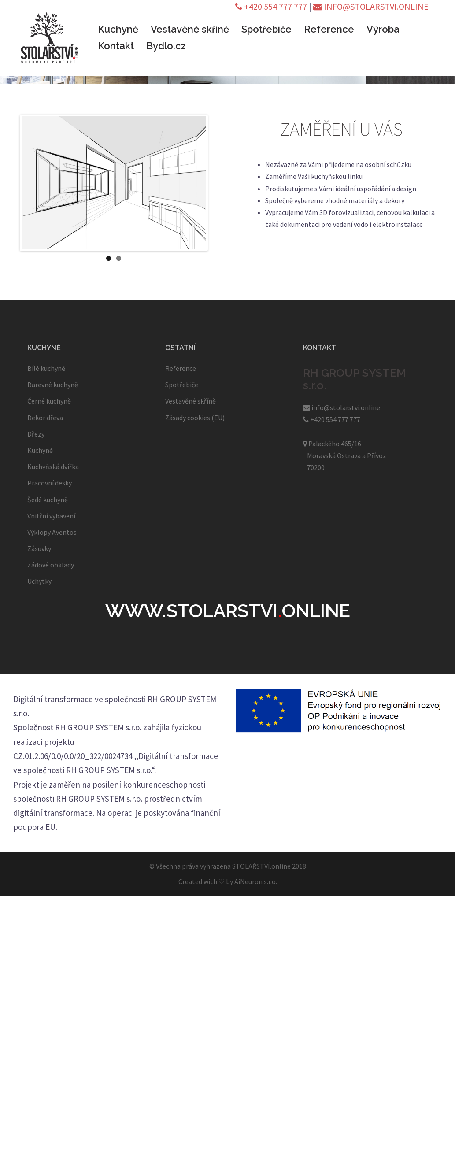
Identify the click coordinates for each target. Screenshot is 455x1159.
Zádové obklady (50, 564)
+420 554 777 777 (271, 6)
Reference (329, 29)
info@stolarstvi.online (341, 407)
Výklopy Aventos (52, 532)
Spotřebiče (266, 29)
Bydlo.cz (166, 46)
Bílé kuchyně (46, 368)
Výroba (383, 29)
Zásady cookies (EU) (195, 417)
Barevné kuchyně (52, 384)
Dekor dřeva (45, 417)
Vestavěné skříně (190, 29)
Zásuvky (39, 548)
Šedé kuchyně (47, 499)
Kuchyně (118, 29)
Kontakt (116, 46)
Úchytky (39, 581)
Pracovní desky (49, 482)
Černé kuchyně (49, 400)
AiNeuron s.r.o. (255, 881)
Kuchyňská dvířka (53, 466)
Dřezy (35, 434)
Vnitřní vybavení (51, 515)
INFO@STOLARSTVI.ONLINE (371, 6)
